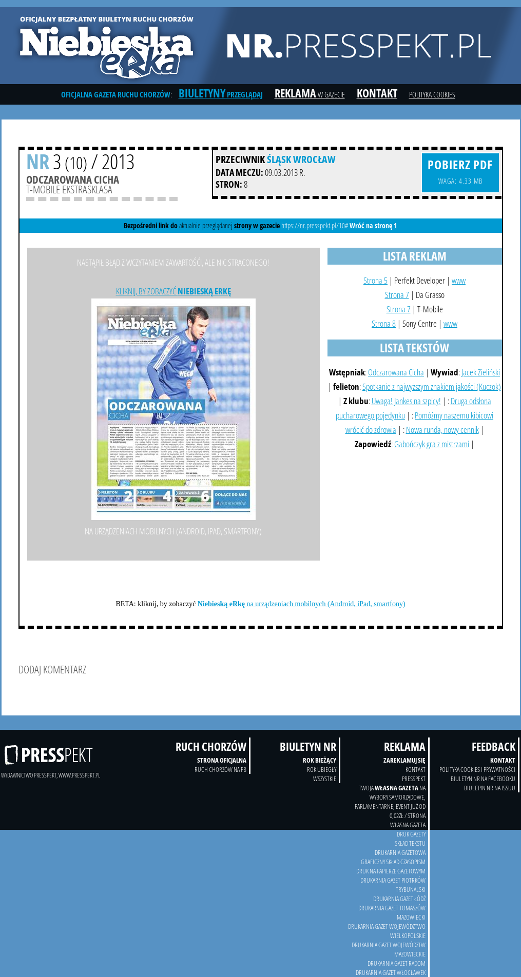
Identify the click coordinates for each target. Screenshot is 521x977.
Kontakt (502, 760)
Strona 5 (375, 280)
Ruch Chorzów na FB (220, 769)
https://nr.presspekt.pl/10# (314, 225)
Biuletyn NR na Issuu (489, 787)
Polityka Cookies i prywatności (477, 769)
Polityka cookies (432, 94)
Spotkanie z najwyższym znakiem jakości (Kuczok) (431, 386)
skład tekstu (410, 843)
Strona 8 (384, 323)
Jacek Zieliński (480, 372)
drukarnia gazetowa (400, 852)
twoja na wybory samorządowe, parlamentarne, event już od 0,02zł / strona (390, 801)
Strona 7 (397, 295)
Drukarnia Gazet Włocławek (391, 972)
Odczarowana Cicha (396, 372)
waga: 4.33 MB (460, 171)
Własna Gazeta (408, 824)
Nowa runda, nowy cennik (442, 429)
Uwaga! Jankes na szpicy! (406, 401)
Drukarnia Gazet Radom (397, 963)
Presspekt (414, 778)
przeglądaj (221, 94)
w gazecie (310, 94)
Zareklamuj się (404, 760)
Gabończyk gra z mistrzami (431, 444)
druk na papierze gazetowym (391, 870)
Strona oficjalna (221, 760)
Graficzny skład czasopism (393, 861)
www (459, 280)
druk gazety (411, 834)
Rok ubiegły (321, 769)
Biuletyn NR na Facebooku (483, 778)
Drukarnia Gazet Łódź (399, 898)
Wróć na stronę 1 (373, 225)
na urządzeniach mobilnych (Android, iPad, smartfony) (302, 604)
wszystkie (324, 778)
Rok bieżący (319, 760)
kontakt (416, 769)
